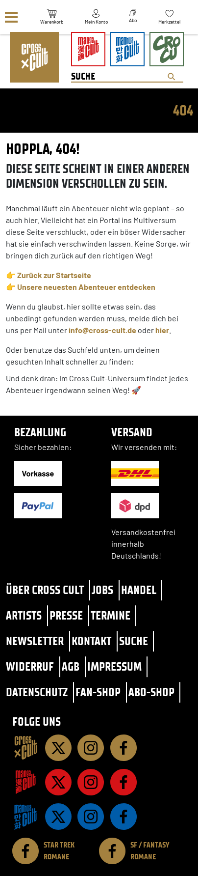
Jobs (102, 590)
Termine (110, 615)
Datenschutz (37, 692)
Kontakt (91, 641)
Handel (138, 590)
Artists (24, 615)
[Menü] (11, 17)
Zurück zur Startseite (54, 275)
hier (162, 330)
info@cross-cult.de (102, 330)
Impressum (114, 666)
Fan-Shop (98, 692)
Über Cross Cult (45, 590)
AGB (70, 666)
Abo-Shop (151, 692)
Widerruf (30, 666)
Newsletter (35, 641)
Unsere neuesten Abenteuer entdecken (86, 286)
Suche (133, 641)
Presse (66, 615)
